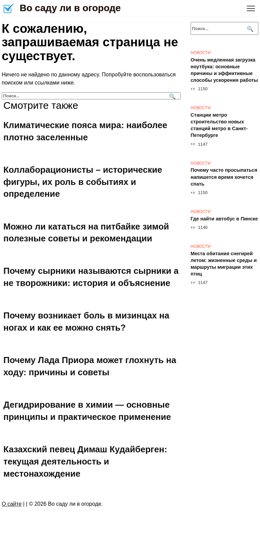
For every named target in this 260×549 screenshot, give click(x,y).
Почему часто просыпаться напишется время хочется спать (224, 177)
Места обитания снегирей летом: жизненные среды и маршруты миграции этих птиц (224, 264)
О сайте (12, 504)
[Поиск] (171, 95)
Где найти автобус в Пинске (224, 218)
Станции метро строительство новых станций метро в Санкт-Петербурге (219, 125)
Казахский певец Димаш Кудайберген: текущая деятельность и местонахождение (85, 461)
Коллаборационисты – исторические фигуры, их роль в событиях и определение (82, 181)
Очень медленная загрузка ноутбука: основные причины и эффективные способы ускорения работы (224, 70)
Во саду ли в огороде (70, 8)
